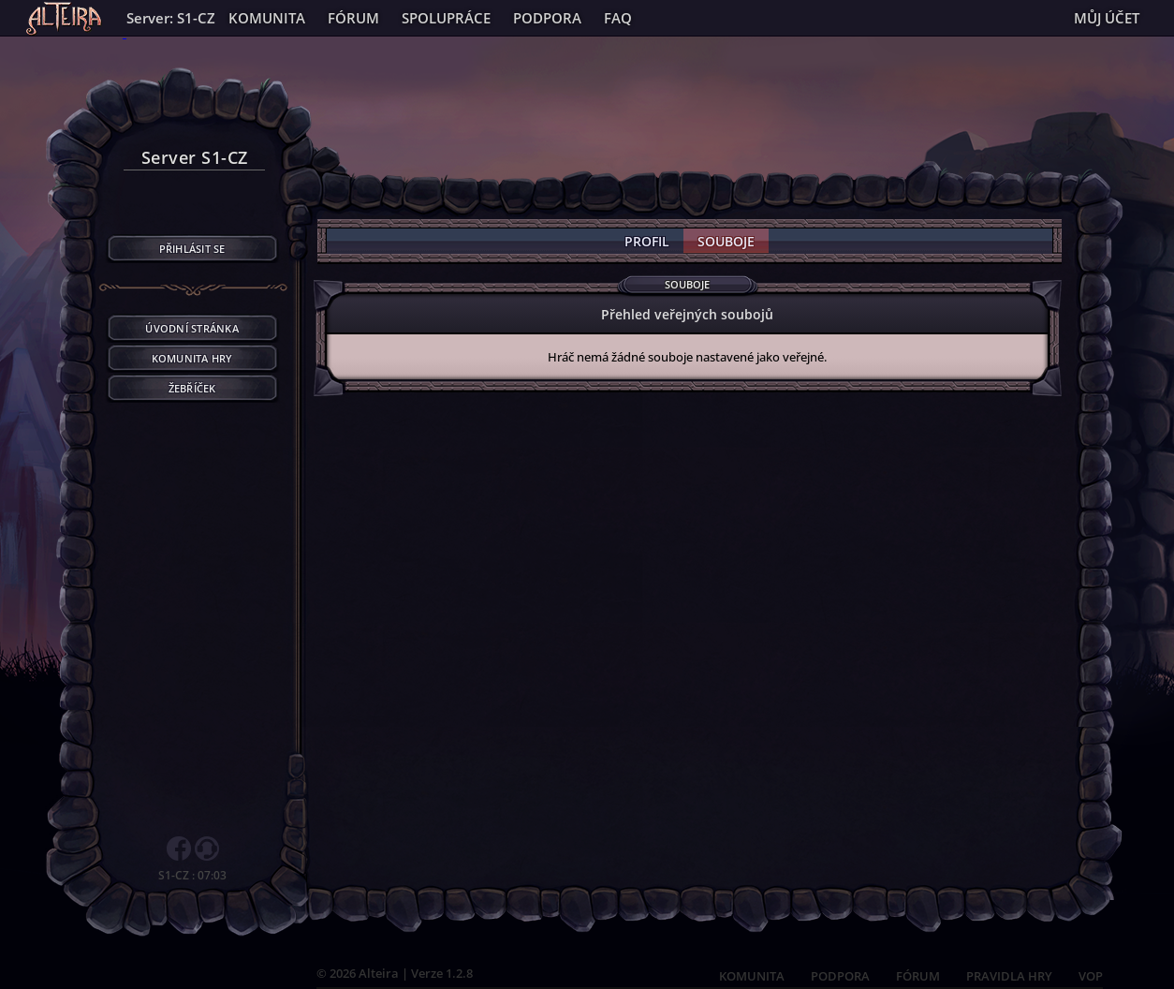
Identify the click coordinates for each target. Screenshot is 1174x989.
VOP (1091, 975)
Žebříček (192, 388)
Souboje (726, 241)
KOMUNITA (752, 975)
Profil (646, 241)
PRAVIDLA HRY (1009, 975)
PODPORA (840, 975)
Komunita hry (192, 358)
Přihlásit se (192, 249)
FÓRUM (918, 975)
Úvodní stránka (192, 328)
